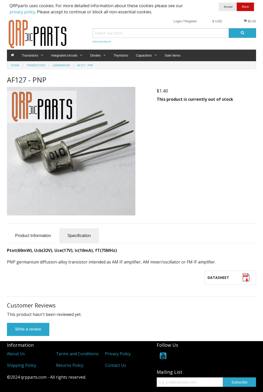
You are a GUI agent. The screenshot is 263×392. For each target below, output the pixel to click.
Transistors (30, 55)
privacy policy (22, 12)
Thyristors (121, 55)
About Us (16, 354)
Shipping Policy (21, 365)
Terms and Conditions (77, 354)
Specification (79, 235)
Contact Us (115, 365)
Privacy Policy (118, 354)
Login (177, 21)
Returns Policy (69, 365)
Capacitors (144, 55)
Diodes (95, 55)
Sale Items (172, 55)
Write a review (28, 329)
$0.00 (249, 21)
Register (190, 21)
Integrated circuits (64, 55)
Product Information (33, 235)
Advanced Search (101, 41)
